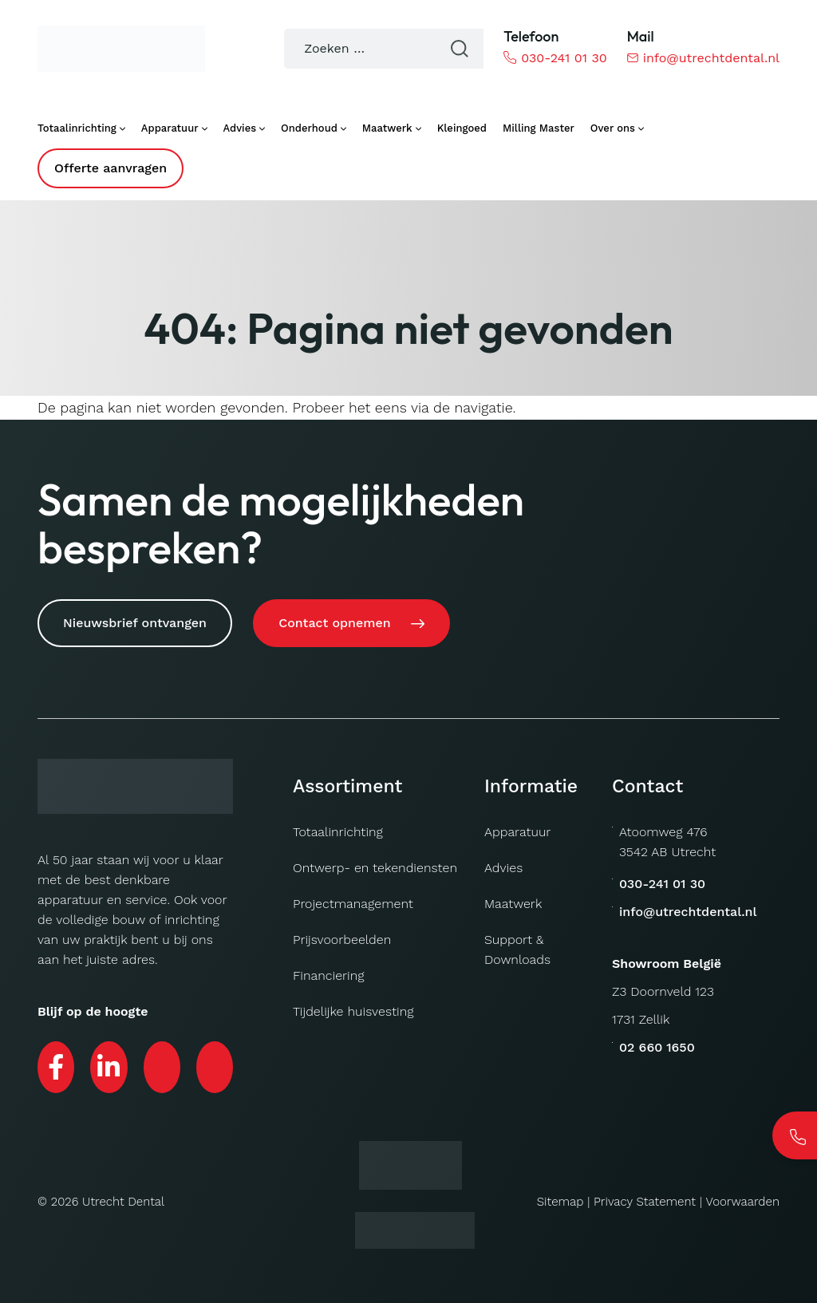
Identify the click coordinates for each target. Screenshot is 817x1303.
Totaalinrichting (338, 828)
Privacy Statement (646, 1197)
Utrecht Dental (123, 1197)
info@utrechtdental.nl (703, 57)
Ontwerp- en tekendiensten (375, 864)
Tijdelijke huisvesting (353, 1008)
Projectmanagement (353, 900)
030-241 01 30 (554, 57)
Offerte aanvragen (110, 168)
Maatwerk (513, 900)
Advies (503, 864)
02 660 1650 (657, 1044)
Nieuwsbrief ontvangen (135, 622)
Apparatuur (517, 828)
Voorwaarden (743, 1197)
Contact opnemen (337, 622)
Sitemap (562, 1197)
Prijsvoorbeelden (342, 936)
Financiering (329, 972)
